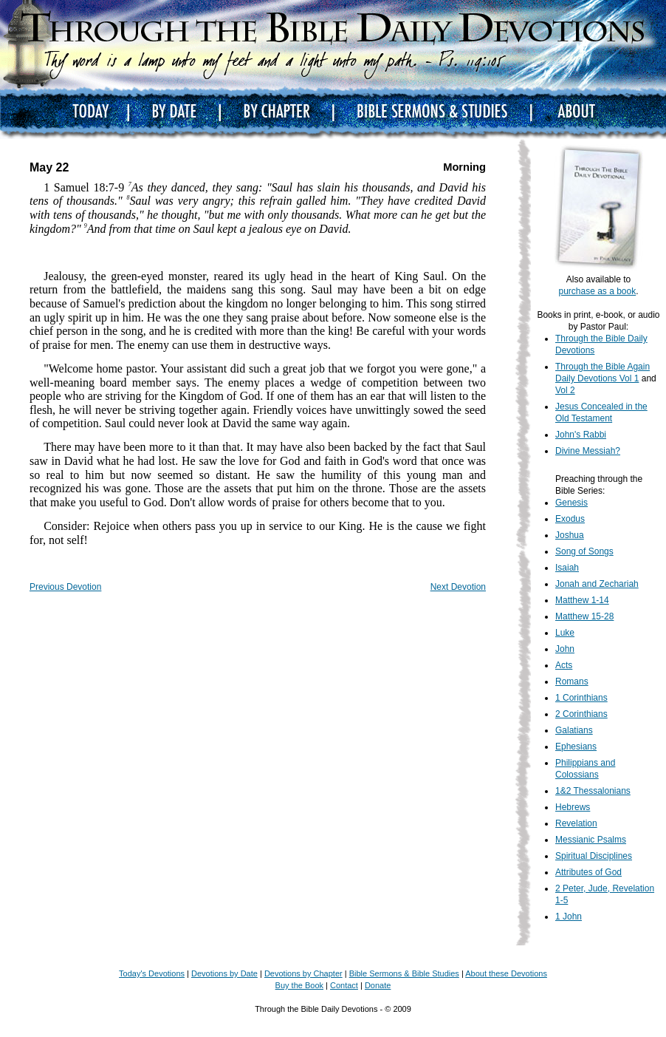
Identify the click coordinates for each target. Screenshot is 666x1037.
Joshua (569, 535)
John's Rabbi (580, 434)
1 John (568, 916)
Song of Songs (584, 551)
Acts (563, 665)
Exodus (570, 519)
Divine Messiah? (587, 451)
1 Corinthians (581, 698)
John (564, 649)
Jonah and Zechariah (597, 584)
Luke (564, 633)
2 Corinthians (581, 714)
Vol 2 (565, 390)
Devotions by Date (224, 973)
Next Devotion (458, 587)
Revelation (576, 823)
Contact (344, 985)
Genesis (571, 502)
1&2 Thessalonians (593, 791)
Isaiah (567, 567)
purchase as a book (597, 291)
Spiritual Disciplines (593, 856)
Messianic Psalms (590, 839)
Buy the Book (299, 985)
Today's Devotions (152, 973)
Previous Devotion (65, 587)
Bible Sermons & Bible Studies (404, 973)
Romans (571, 681)
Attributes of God (588, 872)
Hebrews (572, 807)
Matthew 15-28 (584, 616)
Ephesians (576, 746)
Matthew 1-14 (582, 600)
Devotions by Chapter (303, 973)
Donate (378, 985)
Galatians (574, 730)
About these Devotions (506, 973)
